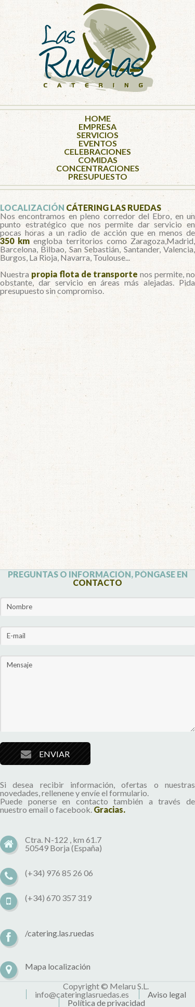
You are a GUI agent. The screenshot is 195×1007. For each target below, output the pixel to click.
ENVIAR (54, 754)
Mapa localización (57, 966)
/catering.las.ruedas (59, 933)
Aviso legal (167, 994)
